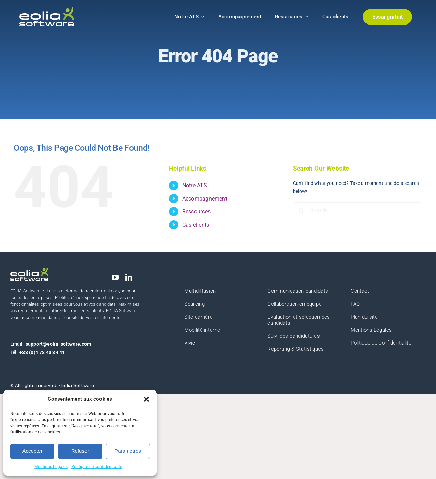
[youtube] (115, 277)
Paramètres (127, 451)
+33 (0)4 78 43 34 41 (42, 352)
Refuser (80, 451)
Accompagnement (204, 198)
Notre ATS (194, 185)
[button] (146, 399)
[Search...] (357, 210)
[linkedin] (128, 277)
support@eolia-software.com (58, 344)
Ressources (196, 211)
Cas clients (195, 225)
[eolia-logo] (46, 10)
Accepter (32, 451)
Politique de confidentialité (96, 466)
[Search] (301, 210)
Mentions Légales (50, 466)
